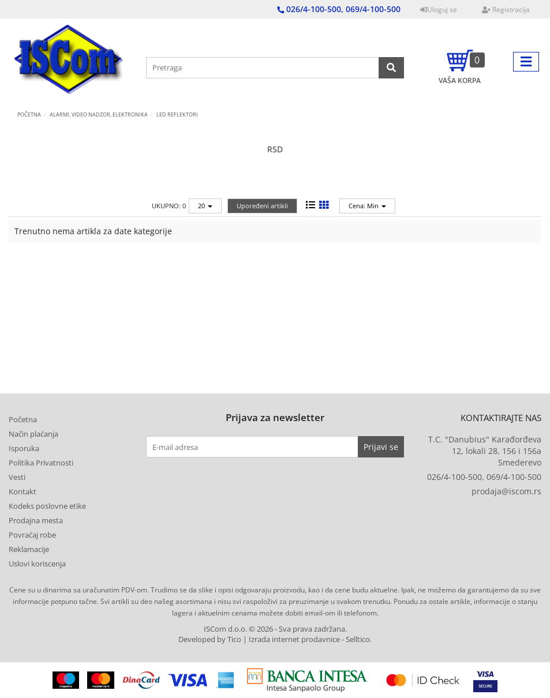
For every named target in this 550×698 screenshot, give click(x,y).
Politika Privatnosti (41, 462)
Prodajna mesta (36, 520)
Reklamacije (29, 549)
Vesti (17, 477)
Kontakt (22, 491)
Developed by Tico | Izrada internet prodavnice (259, 639)
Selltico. (359, 639)
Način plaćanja (33, 434)
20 (205, 205)
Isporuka (24, 448)
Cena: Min (367, 205)
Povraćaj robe (32, 535)
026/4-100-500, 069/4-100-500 (484, 476)
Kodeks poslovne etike (47, 506)
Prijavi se (381, 446)
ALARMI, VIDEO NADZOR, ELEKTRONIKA (99, 114)
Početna (29, 114)
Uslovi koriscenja (37, 563)
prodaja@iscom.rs (506, 491)
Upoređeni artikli (262, 205)
